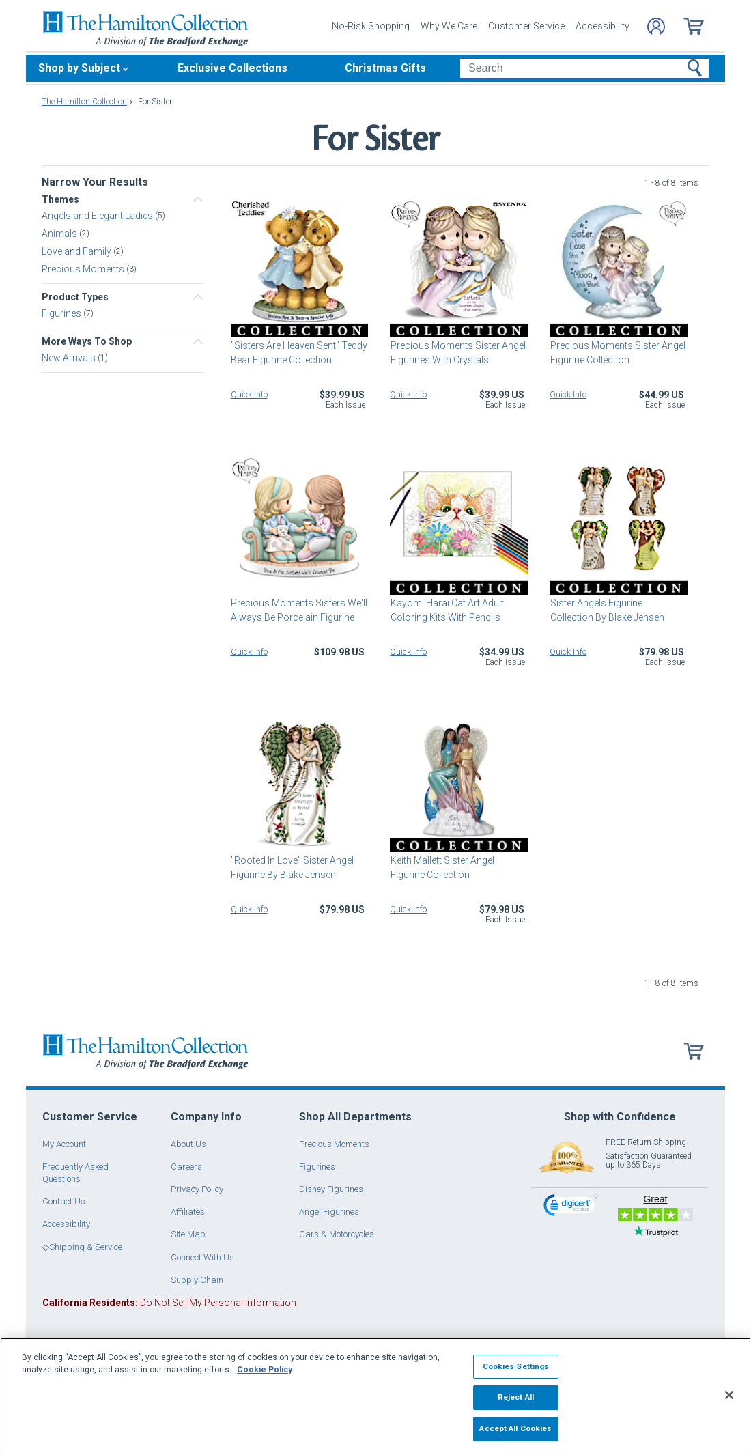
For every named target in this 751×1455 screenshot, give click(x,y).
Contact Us (63, 1201)
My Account (64, 1144)
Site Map (188, 1234)
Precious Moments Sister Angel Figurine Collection (617, 352)
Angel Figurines (329, 1211)
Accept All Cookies (515, 1428)
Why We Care (449, 25)
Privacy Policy (197, 1189)
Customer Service (526, 25)
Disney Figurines (331, 1189)
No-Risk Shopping (371, 25)
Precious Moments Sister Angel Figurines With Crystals (457, 352)
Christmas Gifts (385, 67)
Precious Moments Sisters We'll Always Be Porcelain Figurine (299, 610)
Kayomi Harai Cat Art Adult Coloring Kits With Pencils (446, 610)
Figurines (62, 313)
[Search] (584, 68)
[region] (375, 1396)
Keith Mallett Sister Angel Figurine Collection (442, 867)
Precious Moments (84, 269)
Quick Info (249, 394)
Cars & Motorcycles (336, 1234)
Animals (60, 233)
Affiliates (188, 1211)
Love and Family (77, 251)
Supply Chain (197, 1280)
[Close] (729, 1395)
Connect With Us (202, 1257)
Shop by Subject (79, 67)
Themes (60, 199)
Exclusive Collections (232, 67)
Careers (186, 1166)
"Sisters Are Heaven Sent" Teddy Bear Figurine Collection (299, 352)
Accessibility (602, 25)
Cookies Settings (516, 1366)
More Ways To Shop (87, 341)
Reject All (516, 1397)
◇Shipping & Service (82, 1247)
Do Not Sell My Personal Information (169, 1302)
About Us (188, 1144)
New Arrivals (70, 357)
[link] (570, 1206)
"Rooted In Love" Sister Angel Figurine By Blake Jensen (292, 867)
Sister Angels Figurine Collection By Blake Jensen (618, 610)
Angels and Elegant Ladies (98, 215)
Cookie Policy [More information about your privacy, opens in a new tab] (264, 1369)
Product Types (75, 297)
